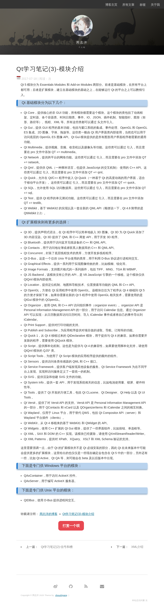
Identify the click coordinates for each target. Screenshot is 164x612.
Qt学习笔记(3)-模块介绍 (78, 514)
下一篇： (131, 547)
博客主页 (111, 4)
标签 (143, 4)
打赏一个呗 (71, 526)
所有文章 (128, 4)
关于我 (155, 4)
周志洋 (82, 42)
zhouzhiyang (61, 595)
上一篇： (50, 547)
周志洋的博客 (48, 514)
